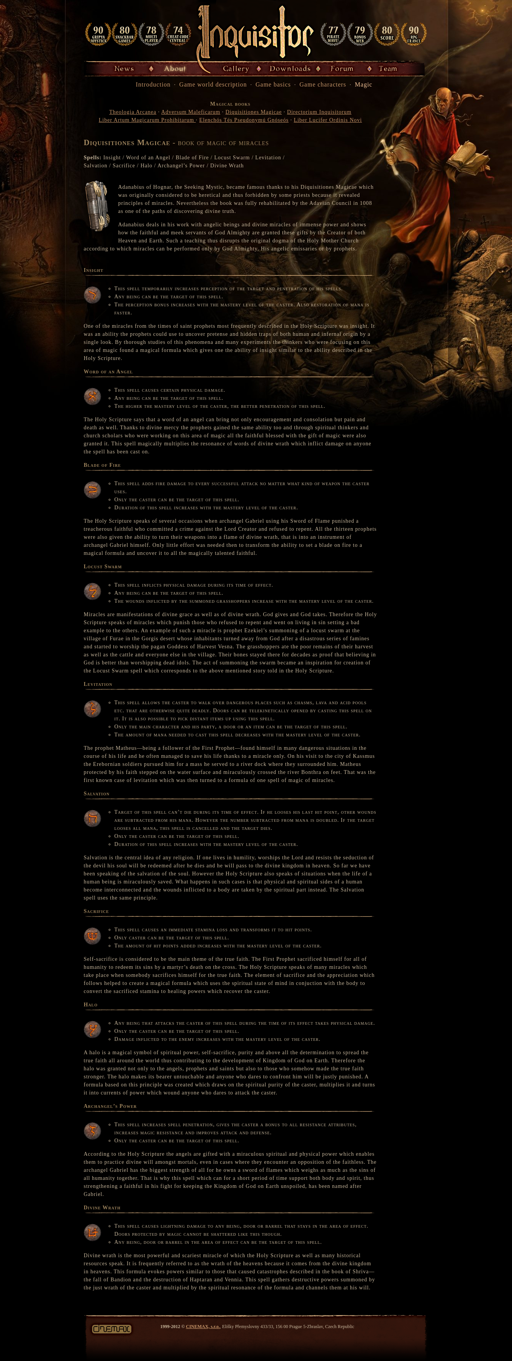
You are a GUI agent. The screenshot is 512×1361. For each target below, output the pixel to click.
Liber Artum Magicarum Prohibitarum (147, 120)
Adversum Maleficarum (190, 112)
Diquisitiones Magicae (254, 112)
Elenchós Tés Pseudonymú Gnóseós (243, 120)
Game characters (322, 84)
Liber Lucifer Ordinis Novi (328, 120)
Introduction (153, 84)
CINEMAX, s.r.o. (203, 1326)
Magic (364, 84)
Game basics (273, 84)
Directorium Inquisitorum (319, 112)
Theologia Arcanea (132, 112)
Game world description (213, 84)
